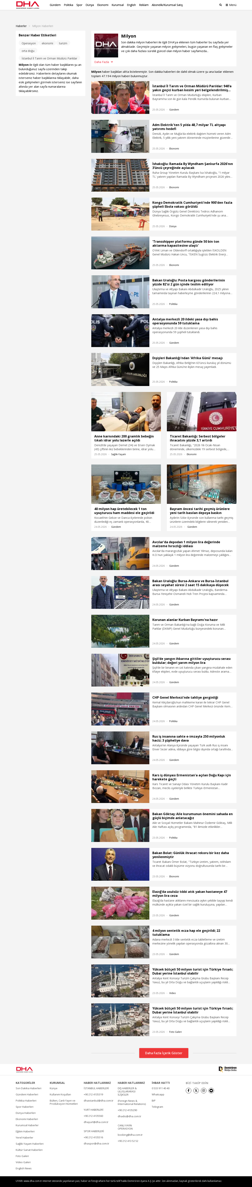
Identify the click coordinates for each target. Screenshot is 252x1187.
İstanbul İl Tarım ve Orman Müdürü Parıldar (49, 51)
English (131, 5)
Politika (68, 5)
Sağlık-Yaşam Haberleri (30, 1137)
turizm (63, 36)
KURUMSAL (57, 1076)
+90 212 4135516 (93, 1130)
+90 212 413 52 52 (128, 1134)
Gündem (55, 5)
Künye (53, 1081)
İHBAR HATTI (161, 1076)
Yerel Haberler (24, 1130)
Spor (79, 5)
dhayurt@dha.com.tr (96, 1115)
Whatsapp (158, 1087)
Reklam (144, 5)
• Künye (177, 1181)
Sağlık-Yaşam (118, 447)
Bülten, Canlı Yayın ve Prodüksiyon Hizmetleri (64, 1095)
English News (24, 1161)
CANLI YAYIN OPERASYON (125, 1120)
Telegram (157, 1100)
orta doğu (28, 44)
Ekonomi (102, 5)
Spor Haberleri (24, 1100)
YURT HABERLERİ (93, 1103)
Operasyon (29, 36)
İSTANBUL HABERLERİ (96, 1081)
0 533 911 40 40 (160, 1081)
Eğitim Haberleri (25, 1124)
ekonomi (47, 36)
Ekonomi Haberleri (27, 1112)
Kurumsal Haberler (27, 1118)
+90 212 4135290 (127, 1103)
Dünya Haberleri (26, 1106)
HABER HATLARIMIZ (97, 1076)
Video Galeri (23, 1155)
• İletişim (189, 1181)
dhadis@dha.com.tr (129, 1109)
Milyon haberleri (42, 19)
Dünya (90, 5)
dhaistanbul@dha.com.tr (98, 1093)
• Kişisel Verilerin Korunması (213, 1181)
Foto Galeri (175, 1025)
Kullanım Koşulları (60, 1087)
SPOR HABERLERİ (94, 1124)
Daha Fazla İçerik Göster (163, 1046)
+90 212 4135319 (93, 1087)
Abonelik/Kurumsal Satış (167, 5)
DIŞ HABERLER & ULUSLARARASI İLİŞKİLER (127, 1084)
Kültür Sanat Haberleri (29, 1143)
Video (172, 986)
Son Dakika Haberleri (28, 1081)
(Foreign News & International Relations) (132, 1095)
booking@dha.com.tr (130, 1128)
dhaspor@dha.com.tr (96, 1136)
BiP (154, 1093)
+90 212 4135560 (93, 1109)
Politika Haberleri (26, 1093)
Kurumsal (118, 5)
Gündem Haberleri (27, 1087)
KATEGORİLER (25, 1076)
